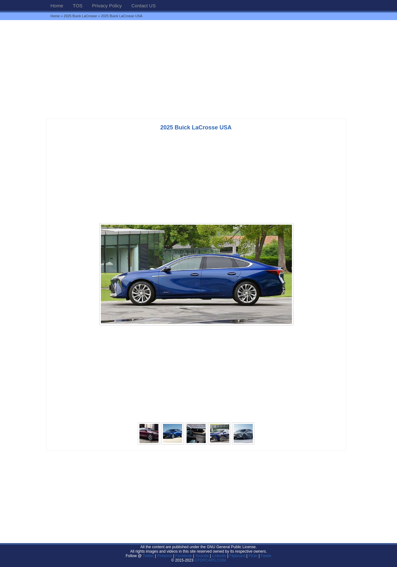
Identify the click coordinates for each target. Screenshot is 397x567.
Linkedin (219, 556)
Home (57, 5)
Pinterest (164, 556)
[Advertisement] (199, 69)
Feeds (266, 556)
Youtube (202, 556)
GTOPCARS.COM (210, 560)
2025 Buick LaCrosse (80, 16)
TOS (78, 5)
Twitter (149, 556)
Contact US (143, 5)
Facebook (183, 556)
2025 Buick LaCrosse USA (195, 127)
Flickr (253, 556)
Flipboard (237, 556)
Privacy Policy (107, 5)
